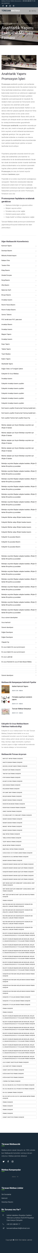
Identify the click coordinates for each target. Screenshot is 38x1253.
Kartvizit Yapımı (19, 246)
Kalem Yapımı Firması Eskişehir (12, 845)
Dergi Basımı (19, 280)
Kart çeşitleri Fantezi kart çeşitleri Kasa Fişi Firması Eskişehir (18, 895)
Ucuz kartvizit (19, 623)
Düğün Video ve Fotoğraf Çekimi (19, 369)
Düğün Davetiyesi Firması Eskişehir (13, 1073)
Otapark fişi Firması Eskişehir (11, 1081)
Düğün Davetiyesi (19, 632)
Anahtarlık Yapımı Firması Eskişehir (13, 849)
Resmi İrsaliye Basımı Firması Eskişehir (14, 807)
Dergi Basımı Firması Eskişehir (11, 785)
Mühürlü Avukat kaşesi (19, 256)
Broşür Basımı (19, 295)
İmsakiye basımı (19, 300)
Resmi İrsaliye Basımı (19, 310)
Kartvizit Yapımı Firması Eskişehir (13, 758)
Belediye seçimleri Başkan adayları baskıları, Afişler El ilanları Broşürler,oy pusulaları (19, 465)
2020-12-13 (15, 703)
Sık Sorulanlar (6, 1194)
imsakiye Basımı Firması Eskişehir (12, 819)
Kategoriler (15, 23)
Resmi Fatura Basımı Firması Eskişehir (14, 804)
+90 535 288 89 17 (27, 1)
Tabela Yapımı (19, 349)
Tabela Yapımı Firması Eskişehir (12, 838)
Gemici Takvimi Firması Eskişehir (12, 811)
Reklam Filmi (19, 261)
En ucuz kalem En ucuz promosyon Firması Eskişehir (18, 1085)
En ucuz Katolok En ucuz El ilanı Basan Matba (19, 662)
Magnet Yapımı (19, 334)
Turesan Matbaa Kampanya (21, 709)
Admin (21, 690)
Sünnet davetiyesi (19, 627)
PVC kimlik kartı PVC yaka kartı (19, 320)
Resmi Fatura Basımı (19, 305)
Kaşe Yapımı (19, 344)
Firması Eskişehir (8, 900)
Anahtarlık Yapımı (19, 364)
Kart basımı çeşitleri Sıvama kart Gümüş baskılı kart (19, 408)
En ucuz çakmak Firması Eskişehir (13, 1092)
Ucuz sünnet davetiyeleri (19, 618)
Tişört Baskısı (19, 354)
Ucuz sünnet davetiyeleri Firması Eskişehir (16, 1062)
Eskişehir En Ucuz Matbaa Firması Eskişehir (15, 857)
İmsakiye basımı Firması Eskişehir (12, 800)
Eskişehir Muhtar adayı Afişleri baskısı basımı (19, 517)
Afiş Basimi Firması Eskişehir (11, 789)
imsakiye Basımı (19, 325)
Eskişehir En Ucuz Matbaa (19, 374)
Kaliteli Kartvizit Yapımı (20, 686)
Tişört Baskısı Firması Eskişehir (12, 841)
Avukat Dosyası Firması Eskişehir (12, 781)
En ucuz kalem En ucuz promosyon (19, 647)
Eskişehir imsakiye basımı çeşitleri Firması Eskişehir (18, 864)
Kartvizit (4, 1198)
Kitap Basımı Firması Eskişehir (11, 777)
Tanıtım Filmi (19, 265)
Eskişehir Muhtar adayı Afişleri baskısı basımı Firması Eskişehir (19, 975)
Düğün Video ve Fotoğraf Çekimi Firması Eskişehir (17, 853)
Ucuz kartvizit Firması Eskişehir (12, 1066)
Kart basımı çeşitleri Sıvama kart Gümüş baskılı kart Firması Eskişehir (19, 884)
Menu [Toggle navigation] (32, 11)
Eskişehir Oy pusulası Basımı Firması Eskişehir (16, 997)
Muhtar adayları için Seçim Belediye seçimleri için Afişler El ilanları (19, 426)
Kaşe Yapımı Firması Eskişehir (11, 834)
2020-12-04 (15, 690)
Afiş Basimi (19, 285)
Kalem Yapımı (19, 359)
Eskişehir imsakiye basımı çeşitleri (19, 384)
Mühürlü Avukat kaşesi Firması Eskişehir (15, 766)
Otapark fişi (19, 642)
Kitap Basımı (19, 270)
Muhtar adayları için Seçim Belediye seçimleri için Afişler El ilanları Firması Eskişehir (18, 905)
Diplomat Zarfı (19, 290)
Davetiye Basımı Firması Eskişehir (12, 762)
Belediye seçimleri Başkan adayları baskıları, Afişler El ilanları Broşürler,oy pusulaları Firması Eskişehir (19, 934)
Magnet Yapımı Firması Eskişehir (12, 826)
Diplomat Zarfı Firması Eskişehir (12, 792)
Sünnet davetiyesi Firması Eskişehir (13, 1070)
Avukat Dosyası (19, 275)
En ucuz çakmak (19, 657)
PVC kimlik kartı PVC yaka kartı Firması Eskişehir (17, 815)
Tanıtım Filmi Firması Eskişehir (12, 773)
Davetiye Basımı (19, 251)
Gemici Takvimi (19, 315)
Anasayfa (5, 23)
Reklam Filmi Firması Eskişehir (12, 770)
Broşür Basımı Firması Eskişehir (12, 796)
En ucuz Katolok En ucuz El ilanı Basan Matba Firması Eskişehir (19, 1097)
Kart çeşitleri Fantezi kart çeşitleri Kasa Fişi (19, 418)
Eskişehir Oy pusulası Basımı (19, 537)
